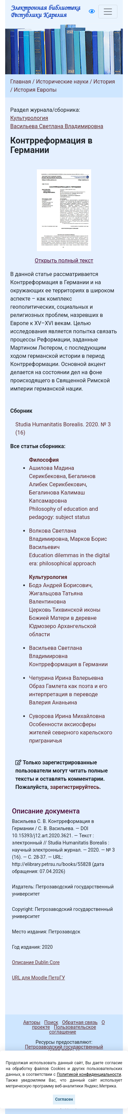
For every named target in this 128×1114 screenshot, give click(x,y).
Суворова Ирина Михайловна (67, 716)
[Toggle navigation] (107, 11)
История (104, 81)
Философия (44, 460)
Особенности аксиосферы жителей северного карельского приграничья (70, 732)
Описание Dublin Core (36, 962)
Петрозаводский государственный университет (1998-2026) (61, 1049)
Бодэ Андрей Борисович (60, 585)
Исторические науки (62, 81)
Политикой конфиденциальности (89, 1074)
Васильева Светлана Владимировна (56, 126)
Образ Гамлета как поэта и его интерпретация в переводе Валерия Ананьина (68, 694)
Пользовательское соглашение (72, 1029)
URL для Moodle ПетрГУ (38, 977)
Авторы (31, 1022)
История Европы (35, 90)
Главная (20, 81)
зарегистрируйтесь (74, 787)
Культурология (29, 118)
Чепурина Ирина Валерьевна (66, 678)
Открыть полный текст (64, 260)
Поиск (51, 1022)
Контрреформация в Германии (68, 664)
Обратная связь (80, 1022)
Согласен (64, 1099)
